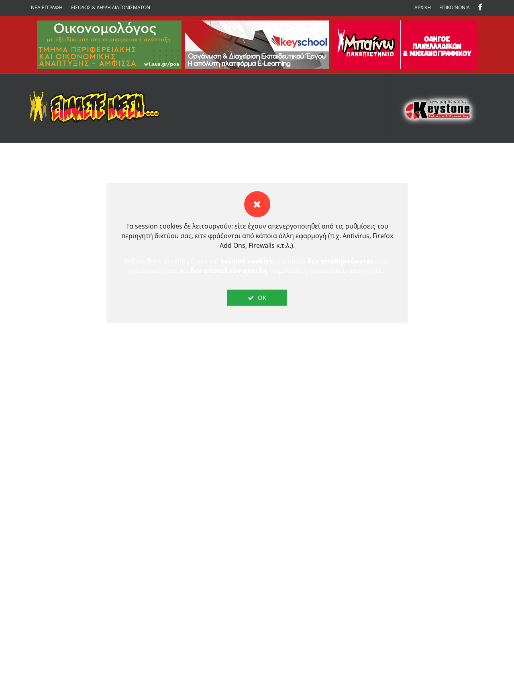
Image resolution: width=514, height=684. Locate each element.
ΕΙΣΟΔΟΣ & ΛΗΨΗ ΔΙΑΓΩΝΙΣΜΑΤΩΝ (110, 7)
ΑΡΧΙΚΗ (422, 7)
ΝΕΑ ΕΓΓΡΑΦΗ (47, 7)
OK (257, 298)
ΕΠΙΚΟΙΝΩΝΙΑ (454, 7)
